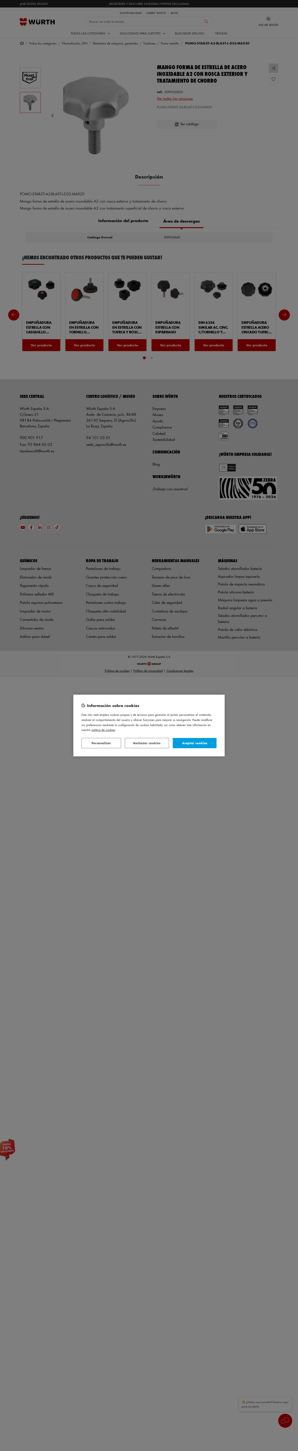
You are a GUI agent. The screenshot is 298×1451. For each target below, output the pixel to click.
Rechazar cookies (146, 743)
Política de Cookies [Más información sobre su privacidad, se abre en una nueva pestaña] (103, 730)
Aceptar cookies (194, 743)
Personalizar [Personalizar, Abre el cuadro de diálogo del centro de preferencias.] (101, 743)
